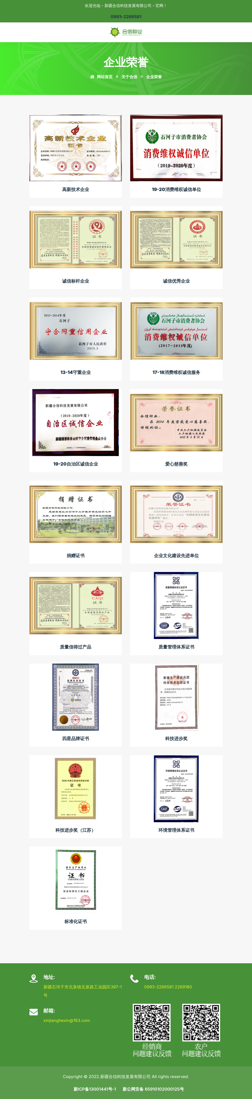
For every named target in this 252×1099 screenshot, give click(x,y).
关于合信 (129, 76)
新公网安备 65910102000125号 (153, 1089)
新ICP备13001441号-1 (95, 1089)
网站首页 (101, 76)
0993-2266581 (126, 16)
